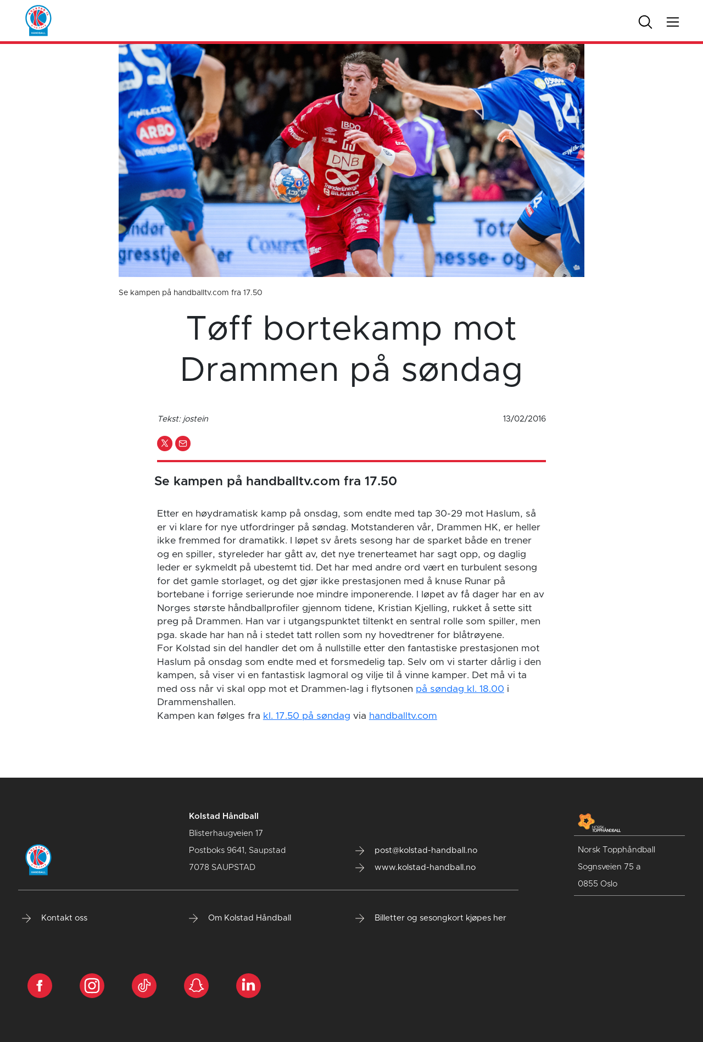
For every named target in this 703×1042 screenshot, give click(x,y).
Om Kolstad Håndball (240, 918)
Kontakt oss (54, 918)
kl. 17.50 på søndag (306, 716)
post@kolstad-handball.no (416, 850)
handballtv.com (403, 716)
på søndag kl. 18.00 (460, 689)
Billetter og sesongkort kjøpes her (430, 918)
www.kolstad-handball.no (415, 867)
